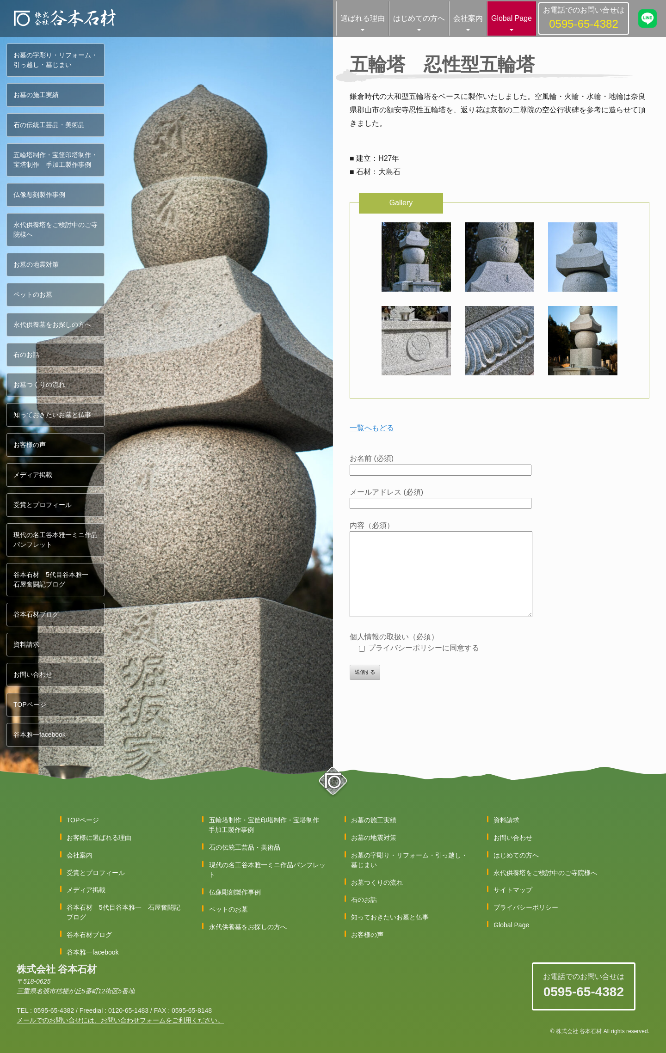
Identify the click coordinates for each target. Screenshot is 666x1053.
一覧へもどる (372, 428)
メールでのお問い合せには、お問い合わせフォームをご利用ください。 (120, 1020)
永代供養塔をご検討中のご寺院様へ (55, 229)
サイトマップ (512, 890)
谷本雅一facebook (39, 734)
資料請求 (26, 644)
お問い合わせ (32, 674)
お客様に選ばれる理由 (99, 837)
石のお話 (26, 354)
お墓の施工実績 (36, 94)
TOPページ (29, 704)
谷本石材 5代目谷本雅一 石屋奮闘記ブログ (54, 579)
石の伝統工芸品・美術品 (49, 125)
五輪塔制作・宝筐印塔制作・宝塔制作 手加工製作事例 (55, 159)
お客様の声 (29, 444)
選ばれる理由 (362, 18)
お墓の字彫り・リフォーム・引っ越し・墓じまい (55, 59)
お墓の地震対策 (36, 264)
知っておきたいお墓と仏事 (52, 414)
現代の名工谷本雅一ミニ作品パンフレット (55, 539)
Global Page (511, 18)
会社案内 (468, 18)
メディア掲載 (32, 474)
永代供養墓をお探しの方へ (52, 324)
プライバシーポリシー (525, 907)
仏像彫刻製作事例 (39, 194)
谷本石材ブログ (36, 614)
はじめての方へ (419, 18)
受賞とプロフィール (42, 504)
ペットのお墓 (32, 294)
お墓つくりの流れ (39, 384)
